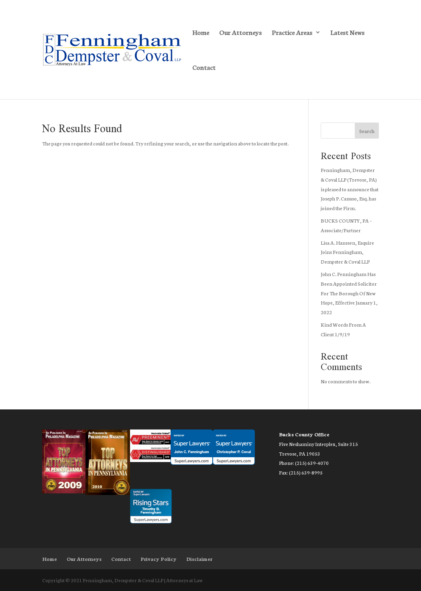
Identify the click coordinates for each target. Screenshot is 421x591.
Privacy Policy (158, 558)
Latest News (347, 33)
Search (366, 130)
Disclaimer (199, 558)
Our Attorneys (240, 33)
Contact (204, 68)
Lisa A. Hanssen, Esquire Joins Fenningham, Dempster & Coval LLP (347, 252)
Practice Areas (292, 33)
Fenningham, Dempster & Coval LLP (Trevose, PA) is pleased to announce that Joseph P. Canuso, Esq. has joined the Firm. (349, 188)
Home (200, 33)
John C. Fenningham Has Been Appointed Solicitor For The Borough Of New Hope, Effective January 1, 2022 (349, 292)
